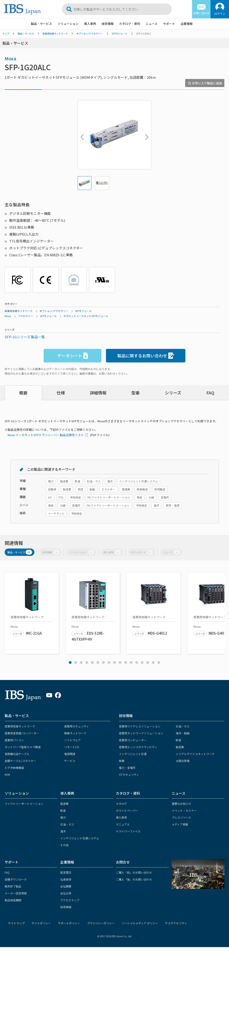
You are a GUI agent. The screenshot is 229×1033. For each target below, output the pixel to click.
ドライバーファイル (128, 831)
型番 (135, 393)
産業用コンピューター (133, 740)
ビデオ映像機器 (14, 768)
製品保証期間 (13, 900)
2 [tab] (75, 662)
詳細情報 (98, 393)
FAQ (210, 393)
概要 (23, 393)
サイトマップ (16, 923)
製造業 (180, 747)
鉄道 (178, 740)
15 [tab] (147, 662)
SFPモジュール (119, 33)
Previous (81, 134)
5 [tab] (92, 662)
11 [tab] (125, 662)
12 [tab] (131, 662)
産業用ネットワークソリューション (141, 733)
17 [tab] (158, 662)
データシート (72, 356)
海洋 (63, 831)
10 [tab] (120, 662)
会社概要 (65, 886)
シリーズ (173, 393)
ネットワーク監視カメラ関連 (23, 747)
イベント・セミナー (184, 810)
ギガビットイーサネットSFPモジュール (85, 316)
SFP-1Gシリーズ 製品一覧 (25, 336)
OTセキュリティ (129, 774)
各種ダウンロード (16, 879)
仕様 (61, 393)
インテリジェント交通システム (79, 838)
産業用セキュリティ (76, 726)
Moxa (10, 58)
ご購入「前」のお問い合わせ (134, 872)
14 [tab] (142, 662)
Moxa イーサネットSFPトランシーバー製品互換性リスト (46, 435)
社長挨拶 (65, 879)
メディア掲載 (180, 824)
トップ (5, 33)
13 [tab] (136, 662)
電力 (63, 817)
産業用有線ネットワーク (55, 33)
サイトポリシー (41, 923)
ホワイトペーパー (127, 810)
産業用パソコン (14, 740)
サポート (169, 23)
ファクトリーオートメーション (24, 803)
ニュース (151, 23)
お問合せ (123, 862)
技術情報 (108, 23)
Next (145, 134)
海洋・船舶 (183, 733)
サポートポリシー (69, 923)
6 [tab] (97, 662)
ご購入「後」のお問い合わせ (134, 879)
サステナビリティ (176, 923)
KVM (7, 774)
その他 (64, 845)
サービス (69, 761)
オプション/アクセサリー (89, 33)
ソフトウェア (72, 740)
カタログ (121, 803)
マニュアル (123, 824)
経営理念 (65, 872)
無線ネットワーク (75, 733)
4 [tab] (86, 662)
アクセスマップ (69, 900)
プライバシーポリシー (101, 923)
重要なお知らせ (181, 803)
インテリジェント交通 (133, 754)
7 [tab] (103, 662)
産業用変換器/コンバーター (22, 733)
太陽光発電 (183, 761)
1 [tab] (70, 662)
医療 (121, 761)
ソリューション (67, 23)
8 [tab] (109, 662)
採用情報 (65, 907)
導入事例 (90, 23)
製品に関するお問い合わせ (145, 356)
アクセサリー (25, 316)
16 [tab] (153, 662)
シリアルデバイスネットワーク (195, 754)
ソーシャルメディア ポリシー (140, 923)
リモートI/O (71, 747)
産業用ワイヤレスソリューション (139, 726)
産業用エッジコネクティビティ (138, 747)
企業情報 (187, 23)
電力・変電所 (127, 768)
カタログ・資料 (129, 23)
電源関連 (69, 754)
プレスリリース (181, 817)
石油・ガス (183, 726)
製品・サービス (41, 23)
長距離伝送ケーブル (17, 754)
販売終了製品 (13, 886)
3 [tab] (81, 662)
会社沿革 (65, 893)
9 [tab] (114, 662)
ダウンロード (142, 552)
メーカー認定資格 (16, 893)
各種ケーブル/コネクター (20, 761)
